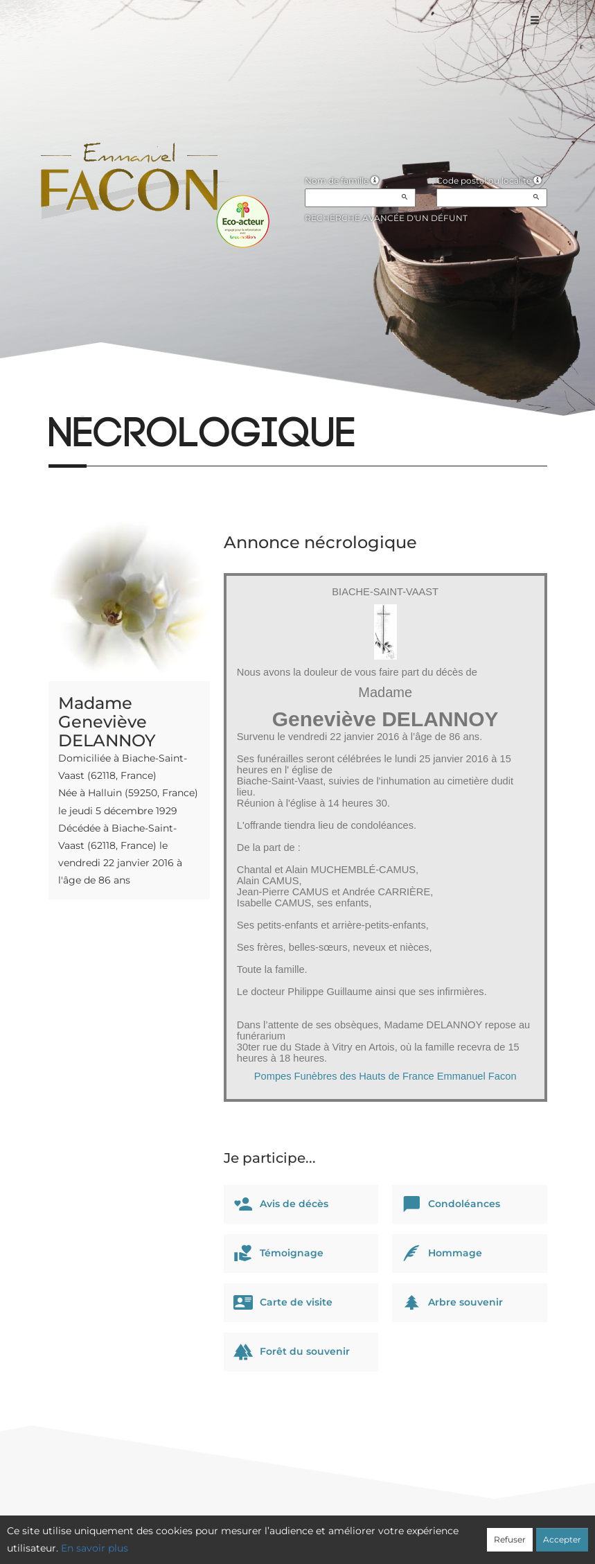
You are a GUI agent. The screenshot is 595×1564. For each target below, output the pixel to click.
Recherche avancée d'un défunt (386, 218)
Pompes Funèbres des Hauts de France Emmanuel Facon (385, 1076)
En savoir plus (94, 1548)
